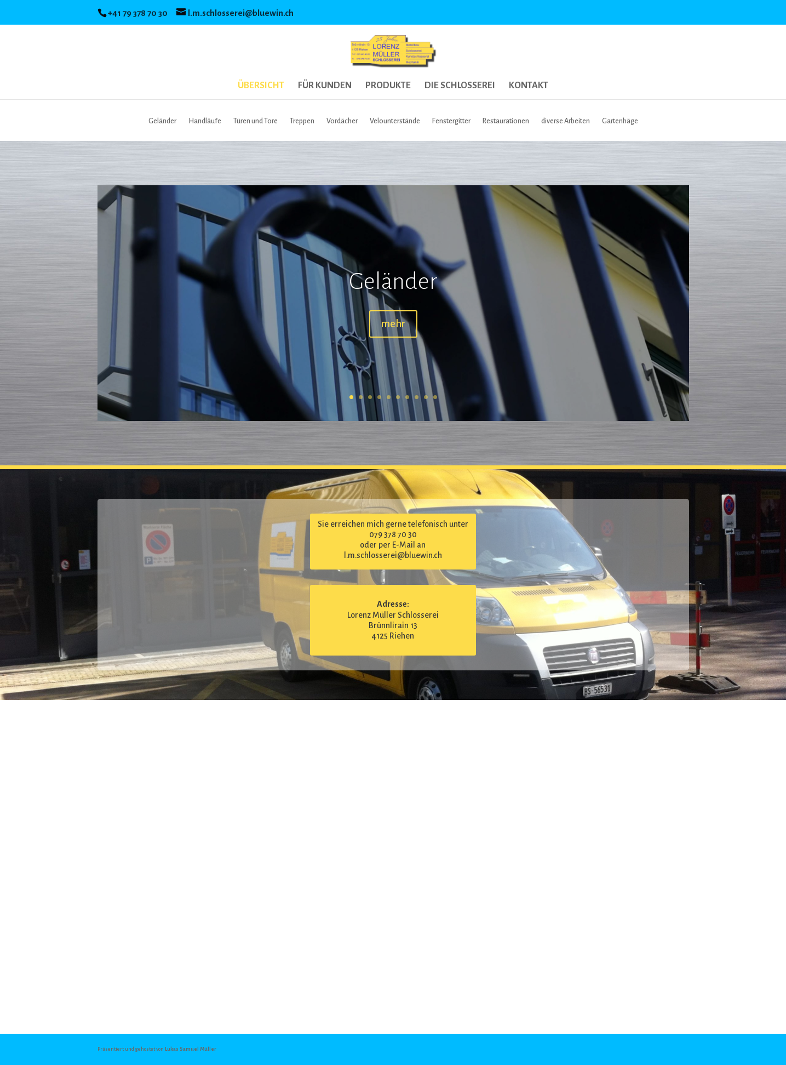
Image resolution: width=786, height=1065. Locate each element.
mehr (393, 323)
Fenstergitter (451, 121)
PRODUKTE (388, 86)
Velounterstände (395, 121)
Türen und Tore (255, 121)
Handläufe (204, 121)
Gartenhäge (620, 121)
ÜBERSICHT (261, 86)
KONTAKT (528, 86)
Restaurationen (506, 121)
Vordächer (342, 121)
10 (435, 397)
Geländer (162, 121)
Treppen (302, 121)
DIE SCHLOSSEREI (459, 86)
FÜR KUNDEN (325, 86)
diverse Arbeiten (565, 121)
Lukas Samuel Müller (190, 1049)
